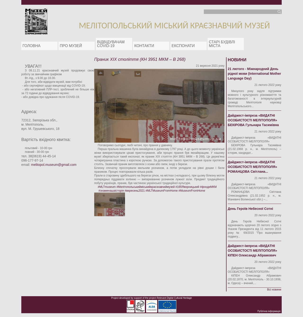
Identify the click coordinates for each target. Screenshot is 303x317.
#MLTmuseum (107, 187)
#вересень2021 (135, 190)
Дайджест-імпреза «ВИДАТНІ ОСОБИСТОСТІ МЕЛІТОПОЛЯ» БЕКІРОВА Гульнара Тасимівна (253, 120)
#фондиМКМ (208, 187)
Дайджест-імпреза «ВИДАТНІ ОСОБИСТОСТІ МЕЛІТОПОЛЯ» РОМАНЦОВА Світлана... (252, 166)
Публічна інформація (269, 311)
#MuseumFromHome (191, 190)
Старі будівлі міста (222, 44)
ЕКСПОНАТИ (183, 46)
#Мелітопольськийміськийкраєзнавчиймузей (145, 187)
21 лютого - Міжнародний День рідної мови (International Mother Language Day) (254, 73)
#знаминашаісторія (111, 190)
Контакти (144, 46)
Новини (237, 59)
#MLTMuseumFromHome (162, 190)
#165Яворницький (187, 187)
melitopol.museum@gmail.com (53, 165)
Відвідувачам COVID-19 (111, 44)
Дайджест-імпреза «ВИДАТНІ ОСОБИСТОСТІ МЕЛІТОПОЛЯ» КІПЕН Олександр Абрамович (252, 250)
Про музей (71, 46)
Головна (31, 46)
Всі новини (274, 289)
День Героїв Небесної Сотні (250, 209)
